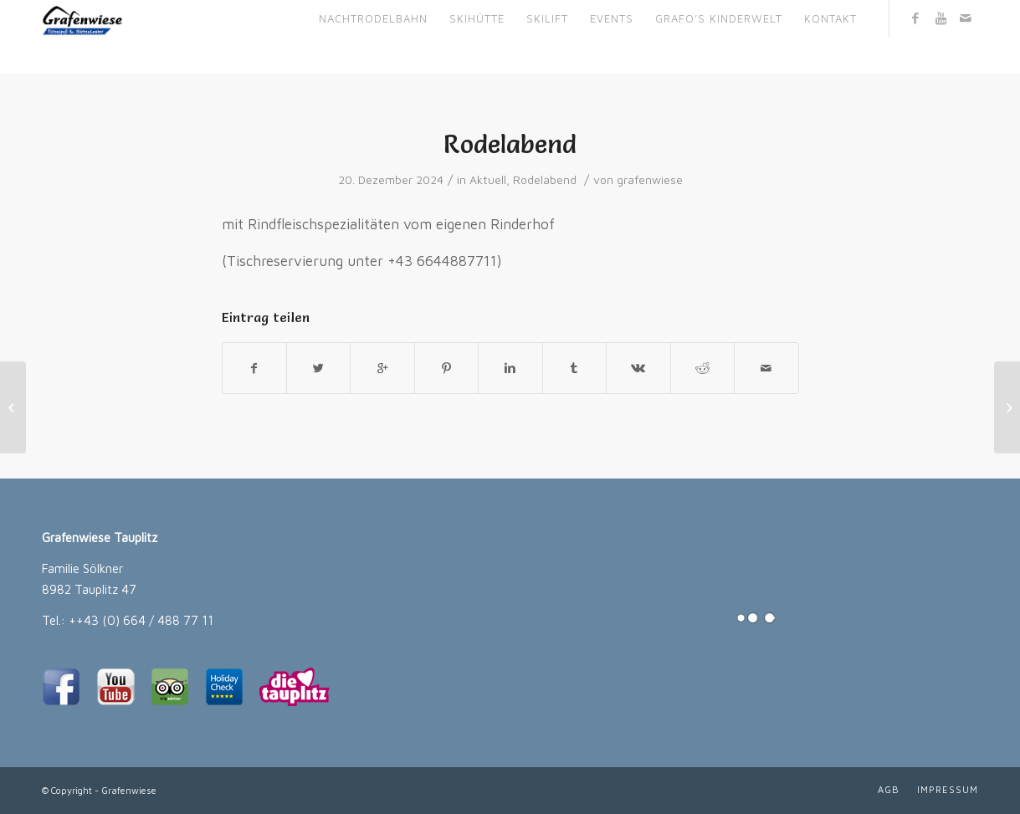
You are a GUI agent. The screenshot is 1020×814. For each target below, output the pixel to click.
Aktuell (487, 180)
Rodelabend (510, 144)
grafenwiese (650, 180)
